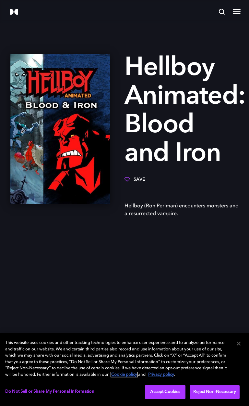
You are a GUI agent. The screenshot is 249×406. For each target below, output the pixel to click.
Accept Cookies (165, 392)
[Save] (134, 181)
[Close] (238, 343)
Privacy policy (161, 375)
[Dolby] (14, 12)
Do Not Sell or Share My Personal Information (49, 391)
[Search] (222, 12)
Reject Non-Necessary (214, 392)
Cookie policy (124, 375)
